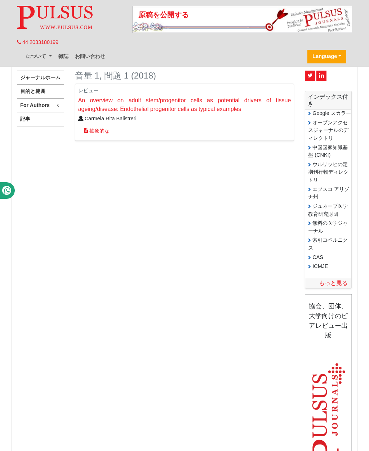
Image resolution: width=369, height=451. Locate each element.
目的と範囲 (32, 91)
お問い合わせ (90, 56)
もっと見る (333, 283)
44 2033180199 (37, 42)
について (37, 56)
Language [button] (324, 56)
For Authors (40, 105)
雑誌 (63, 56)
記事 (25, 119)
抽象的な (97, 131)
